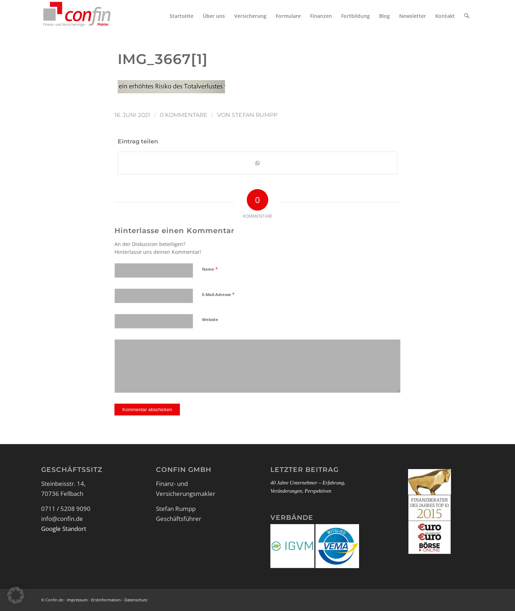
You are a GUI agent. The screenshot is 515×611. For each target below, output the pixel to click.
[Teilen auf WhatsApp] (257, 163)
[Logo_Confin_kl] (77, 16)
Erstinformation (106, 600)
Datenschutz (135, 600)
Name (210, 269)
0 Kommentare (183, 115)
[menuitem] (182, 16)
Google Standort (63, 529)
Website (210, 320)
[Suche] (467, 16)
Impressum (77, 600)
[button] (15, 595)
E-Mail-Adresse (218, 295)
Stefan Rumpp (255, 115)
